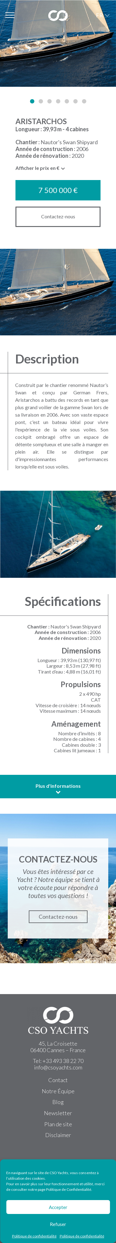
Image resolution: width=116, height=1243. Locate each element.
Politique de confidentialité (34, 1236)
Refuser (58, 1224)
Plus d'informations (58, 788)
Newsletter (58, 1113)
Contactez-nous (58, 216)
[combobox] (40, 169)
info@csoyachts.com (58, 1067)
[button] (32, 101)
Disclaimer (58, 1135)
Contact (58, 1080)
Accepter (58, 1207)
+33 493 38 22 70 (63, 1060)
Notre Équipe (58, 1091)
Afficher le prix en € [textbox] (37, 168)
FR (99, 15)
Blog (58, 1101)
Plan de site (58, 1124)
